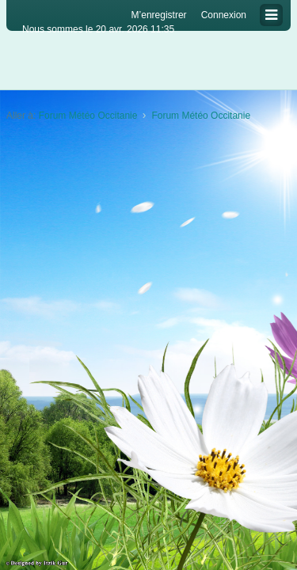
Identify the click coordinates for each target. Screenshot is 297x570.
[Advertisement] (148, 287)
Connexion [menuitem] (223, 15)
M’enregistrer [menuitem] (159, 15)
